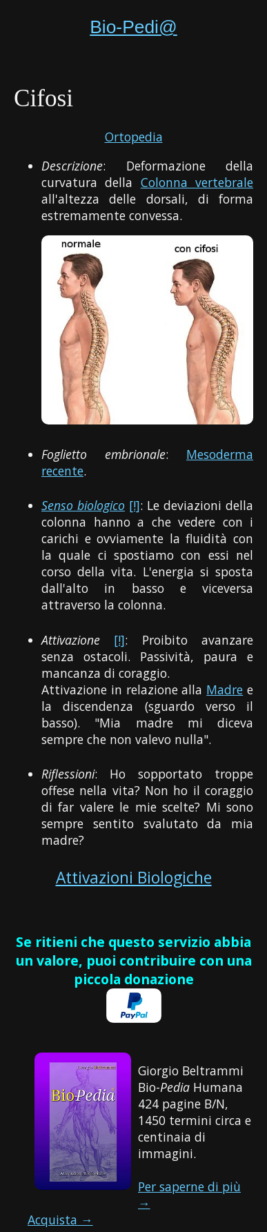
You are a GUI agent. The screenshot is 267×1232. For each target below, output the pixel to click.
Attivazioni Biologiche (134, 877)
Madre (224, 689)
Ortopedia (134, 136)
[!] (134, 505)
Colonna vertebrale (197, 182)
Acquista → (60, 1219)
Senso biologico (83, 505)
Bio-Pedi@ (133, 27)
